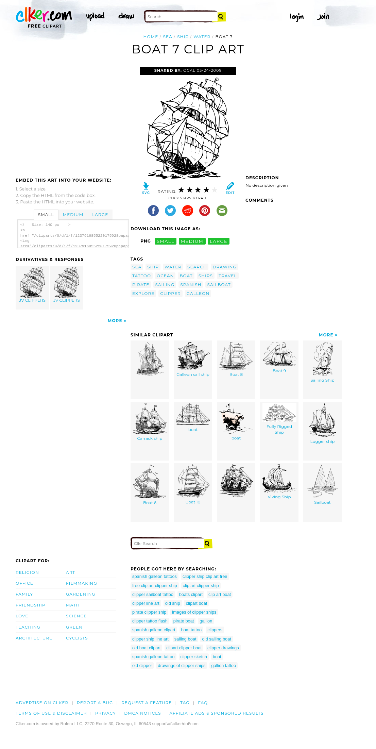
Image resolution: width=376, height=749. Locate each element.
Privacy (105, 713)
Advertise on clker (42, 702)
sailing (164, 284)
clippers (214, 629)
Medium (73, 214)
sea (167, 36)
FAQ (203, 702)
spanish (190, 284)
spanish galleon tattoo (153, 656)
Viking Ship (279, 481)
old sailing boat (216, 639)
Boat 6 (149, 484)
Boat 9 (279, 357)
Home (150, 36)
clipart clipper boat (184, 647)
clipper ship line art (150, 639)
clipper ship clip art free (205, 576)
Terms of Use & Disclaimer (51, 713)
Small (46, 214)
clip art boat (219, 594)
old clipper (142, 665)
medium (192, 241)
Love (22, 615)
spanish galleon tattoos (154, 576)
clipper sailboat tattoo (152, 594)
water (201, 36)
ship (183, 36)
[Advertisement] (73, 118)
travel (228, 275)
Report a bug (95, 702)
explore (143, 293)
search (197, 266)
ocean (165, 275)
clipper (170, 293)
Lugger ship (322, 423)
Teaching (28, 627)
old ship (172, 603)
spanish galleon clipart (153, 629)
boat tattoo (191, 629)
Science (76, 615)
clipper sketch (194, 656)
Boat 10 (193, 484)
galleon (198, 293)
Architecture (34, 637)
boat (186, 275)
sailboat (218, 284)
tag (184, 702)
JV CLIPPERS (32, 285)
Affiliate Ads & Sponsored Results (216, 713)
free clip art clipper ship (154, 585)
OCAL (189, 70)
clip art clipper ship (201, 585)
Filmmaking (81, 583)
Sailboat (322, 484)
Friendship (31, 604)
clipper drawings (223, 647)
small (165, 241)
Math (73, 604)
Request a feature (146, 702)
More (115, 320)
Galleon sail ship (193, 359)
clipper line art (145, 603)
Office (24, 583)
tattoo (141, 275)
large (218, 241)
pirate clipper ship (149, 612)
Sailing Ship (322, 362)
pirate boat (183, 620)
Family (24, 594)
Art (70, 572)
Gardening (81, 594)
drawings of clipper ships (181, 665)
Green (74, 627)
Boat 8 (236, 359)
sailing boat (185, 639)
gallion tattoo (223, 665)
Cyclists (77, 637)
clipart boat (196, 603)
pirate (140, 284)
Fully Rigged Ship (279, 419)
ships (206, 275)
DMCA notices (142, 713)
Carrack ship (150, 422)
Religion (27, 572)
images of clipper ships (194, 612)
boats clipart (191, 594)
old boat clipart (146, 647)
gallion (206, 620)
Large (100, 214)
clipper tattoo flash (150, 620)
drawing (224, 266)
